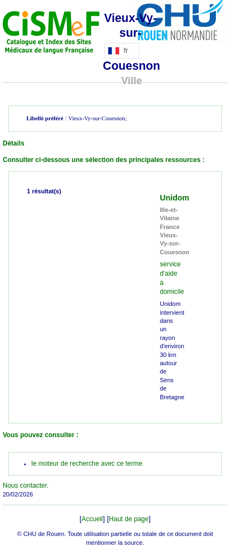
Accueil (92, 519)
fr (120, 50)
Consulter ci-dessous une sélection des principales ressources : (103, 160)
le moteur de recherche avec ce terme (86, 463)
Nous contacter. (25, 485)
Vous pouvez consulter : (41, 435)
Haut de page (128, 519)
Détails (13, 143)
